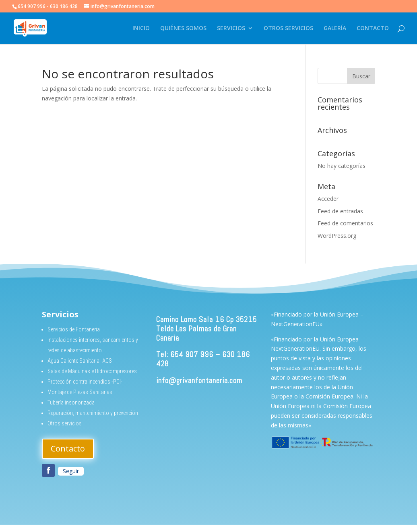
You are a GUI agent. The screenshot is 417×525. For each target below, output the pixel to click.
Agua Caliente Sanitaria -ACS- (80, 360)
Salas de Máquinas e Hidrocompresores (92, 371)
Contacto (68, 448)
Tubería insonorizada (71, 402)
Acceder (328, 198)
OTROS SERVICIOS (288, 28)
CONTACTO (373, 28)
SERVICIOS (231, 28)
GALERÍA (335, 28)
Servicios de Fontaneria (73, 329)
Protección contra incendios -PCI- (84, 381)
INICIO (141, 28)
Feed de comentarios (345, 223)
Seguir (71, 471)
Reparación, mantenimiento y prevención (92, 413)
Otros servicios (64, 423)
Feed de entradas (340, 211)
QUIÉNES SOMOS (183, 28)
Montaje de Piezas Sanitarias (79, 392)
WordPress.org (337, 235)
